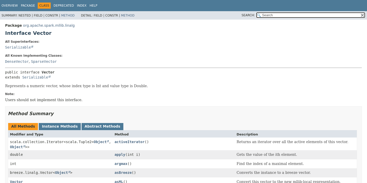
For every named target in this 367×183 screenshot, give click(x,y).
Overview (10, 5)
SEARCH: (248, 15)
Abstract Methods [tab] (102, 126)
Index (82, 5)
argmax (120, 164)
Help (93, 5)
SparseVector (44, 61)
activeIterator (129, 142)
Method (68, 15)
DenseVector (17, 61)
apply (119, 154)
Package (28, 5)
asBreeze (123, 173)
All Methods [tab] (23, 126)
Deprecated (64, 5)
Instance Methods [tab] (59, 126)
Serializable (18, 47)
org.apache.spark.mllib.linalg (49, 25)
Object (100, 142)
